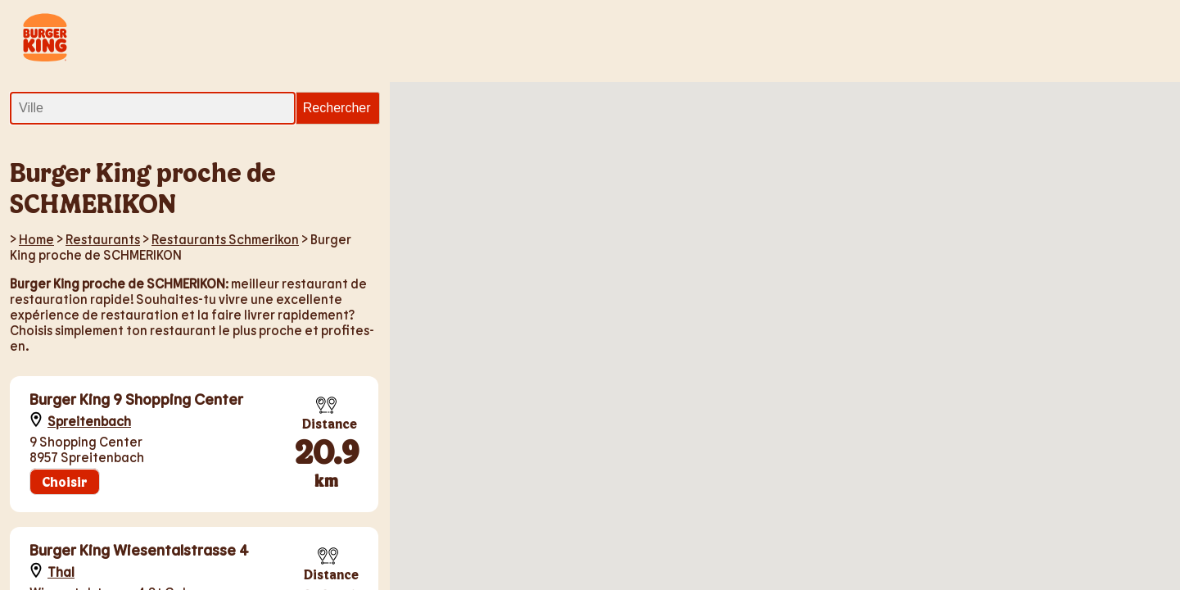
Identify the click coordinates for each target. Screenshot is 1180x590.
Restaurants (103, 239)
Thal (61, 571)
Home (36, 239)
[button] (702, 443)
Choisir (65, 481)
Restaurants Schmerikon (225, 239)
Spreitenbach (89, 421)
